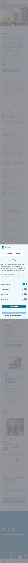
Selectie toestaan (14, 311)
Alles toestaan (14, 306)
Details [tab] (18, 253)
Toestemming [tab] (7, 253)
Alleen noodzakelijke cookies (14, 315)
